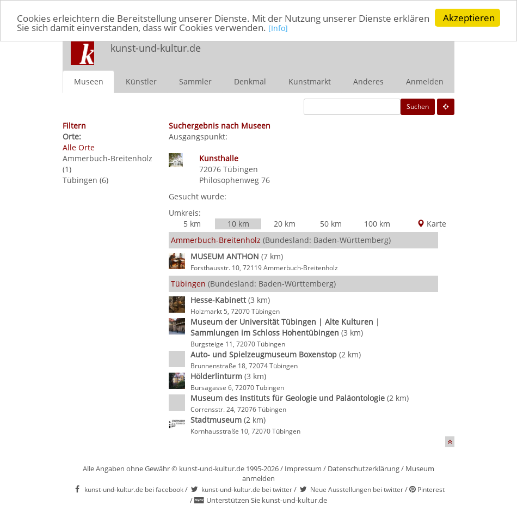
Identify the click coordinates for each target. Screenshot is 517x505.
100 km (377, 223)
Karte (431, 223)
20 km (285, 223)
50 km (331, 223)
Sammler (195, 81)
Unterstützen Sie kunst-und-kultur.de (266, 500)
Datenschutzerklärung (363, 468)
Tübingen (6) (85, 179)
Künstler (141, 81)
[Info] (278, 28)
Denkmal (250, 81)
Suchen (418, 106)
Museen (88, 81)
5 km (192, 223)
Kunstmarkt (309, 81)
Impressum (303, 468)
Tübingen (240, 168)
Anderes (368, 81)
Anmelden (425, 81)
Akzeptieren (469, 17)
